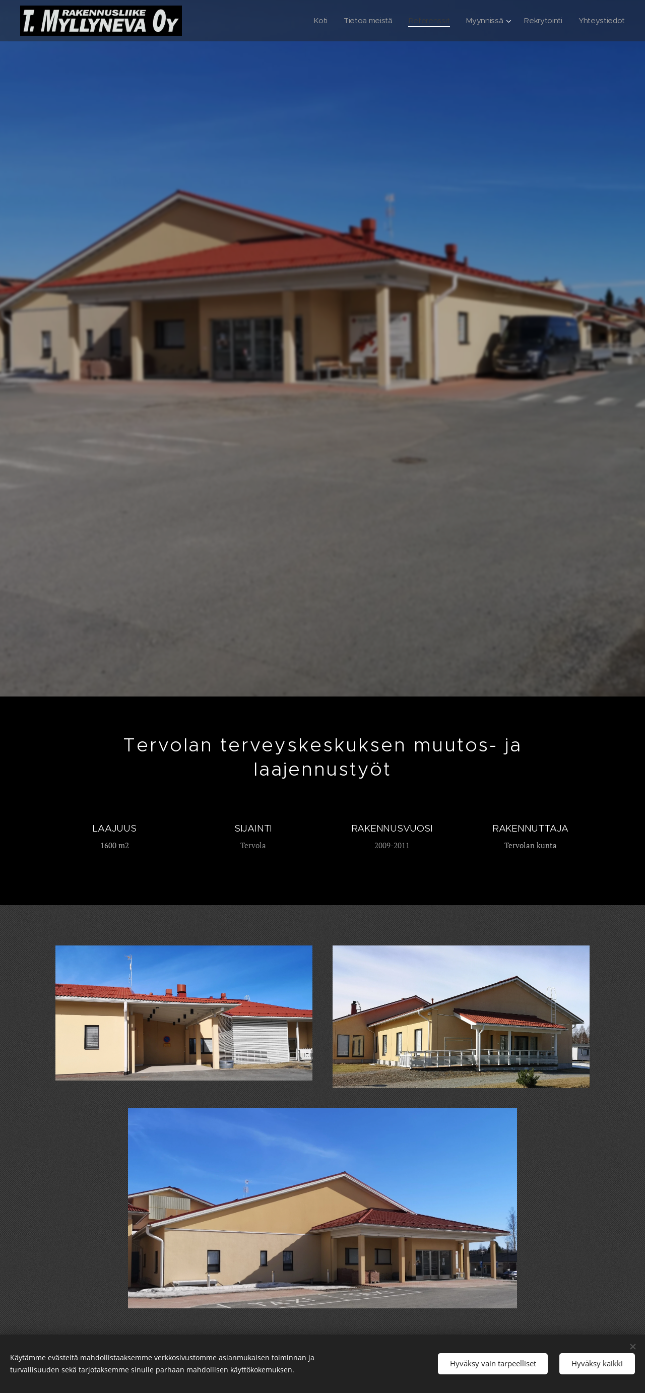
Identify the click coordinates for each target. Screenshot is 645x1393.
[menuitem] (314, 20)
